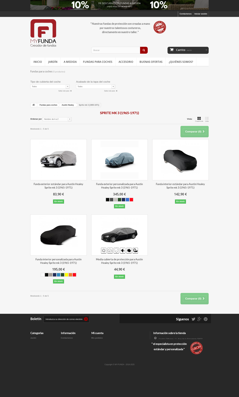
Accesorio (126, 62)
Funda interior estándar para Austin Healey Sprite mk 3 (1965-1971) (180, 185)
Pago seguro (67, 356)
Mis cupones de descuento (104, 354)
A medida (70, 62)
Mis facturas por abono (102, 342)
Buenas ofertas (150, 62)
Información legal (69, 346)
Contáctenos (186, 14)
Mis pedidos (97, 338)
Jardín (52, 62)
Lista (207, 119)
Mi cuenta (97, 333)
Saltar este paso (64, 91)
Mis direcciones (98, 346)
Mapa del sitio (67, 360)
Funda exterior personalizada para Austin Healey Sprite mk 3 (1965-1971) (119, 185)
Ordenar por (36, 119)
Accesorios (35, 354)
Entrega (64, 342)
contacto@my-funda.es (175, 349)
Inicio (37, 62)
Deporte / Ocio (37, 346)
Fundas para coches (97, 62)
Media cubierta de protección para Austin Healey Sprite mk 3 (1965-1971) (119, 261)
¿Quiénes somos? (181, 62)
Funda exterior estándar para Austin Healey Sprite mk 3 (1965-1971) (58, 185)
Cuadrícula (199, 119)
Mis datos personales (101, 350)
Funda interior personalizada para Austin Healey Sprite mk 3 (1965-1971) (59, 261)
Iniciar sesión (200, 14)
